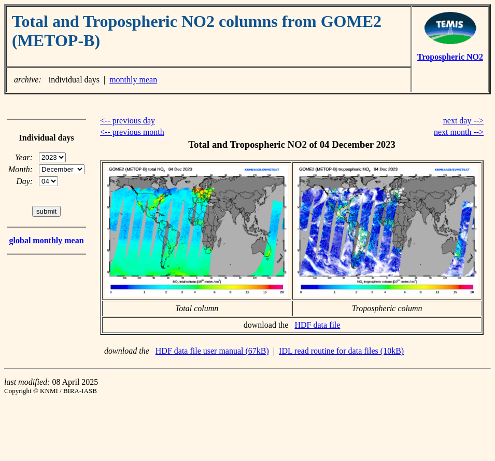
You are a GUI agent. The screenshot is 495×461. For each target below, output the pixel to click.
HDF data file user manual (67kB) (212, 350)
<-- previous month (132, 132)
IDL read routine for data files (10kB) (341, 350)
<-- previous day (127, 120)
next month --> (459, 132)
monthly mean (133, 79)
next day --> (463, 120)
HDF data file (317, 324)
